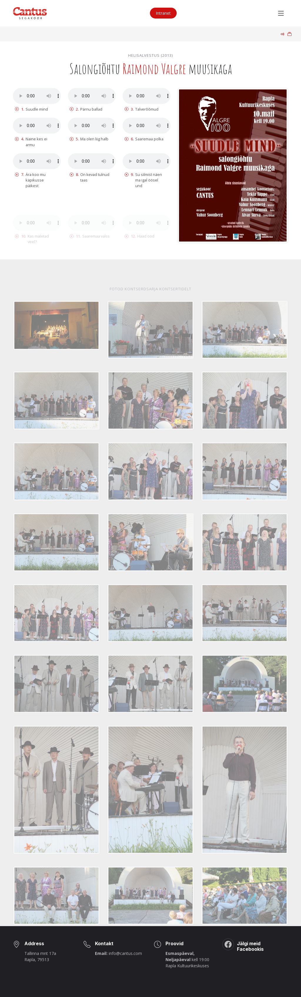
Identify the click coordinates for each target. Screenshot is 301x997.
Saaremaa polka (144, 139)
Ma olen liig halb (89, 139)
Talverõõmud (141, 109)
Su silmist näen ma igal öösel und (143, 180)
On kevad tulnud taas (89, 177)
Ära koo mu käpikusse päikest (30, 180)
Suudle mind (31, 109)
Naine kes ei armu (31, 141)
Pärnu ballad (86, 109)
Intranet (163, 13)
